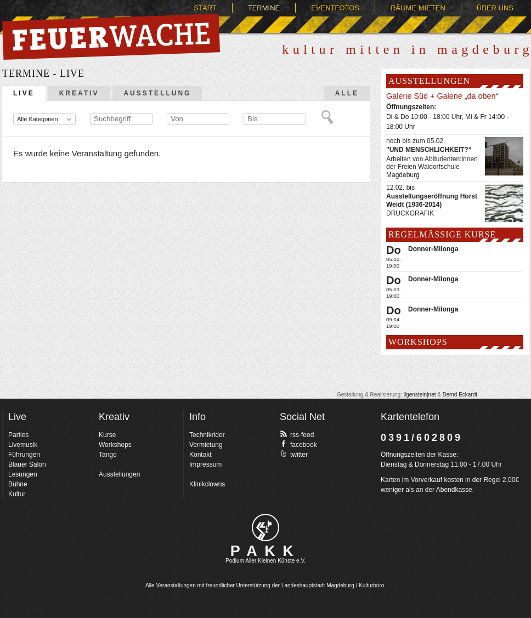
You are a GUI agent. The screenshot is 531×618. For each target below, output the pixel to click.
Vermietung (206, 445)
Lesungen (22, 474)
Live (24, 93)
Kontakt (200, 454)
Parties (18, 435)
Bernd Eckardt (460, 395)
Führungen (24, 454)
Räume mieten (418, 8)
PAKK (265, 551)
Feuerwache (111, 37)
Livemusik (22, 445)
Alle (347, 93)
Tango (108, 454)
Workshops (115, 445)
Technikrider (207, 435)
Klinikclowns (207, 484)
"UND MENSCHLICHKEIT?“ (429, 150)
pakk (265, 527)
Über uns (495, 8)
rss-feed (297, 434)
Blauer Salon (27, 464)
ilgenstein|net (420, 395)
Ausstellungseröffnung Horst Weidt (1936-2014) (431, 200)
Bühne (17, 484)
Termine (264, 8)
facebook (298, 444)
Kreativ (79, 93)
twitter (294, 454)
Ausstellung (157, 93)
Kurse (107, 435)
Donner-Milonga (433, 249)
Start (205, 8)
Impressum (205, 464)
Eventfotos (335, 8)
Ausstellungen (119, 474)
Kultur (16, 494)
